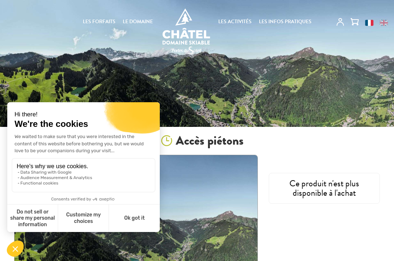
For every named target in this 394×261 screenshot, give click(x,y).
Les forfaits (99, 21)
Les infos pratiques (285, 21)
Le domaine (138, 21)
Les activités (235, 21)
